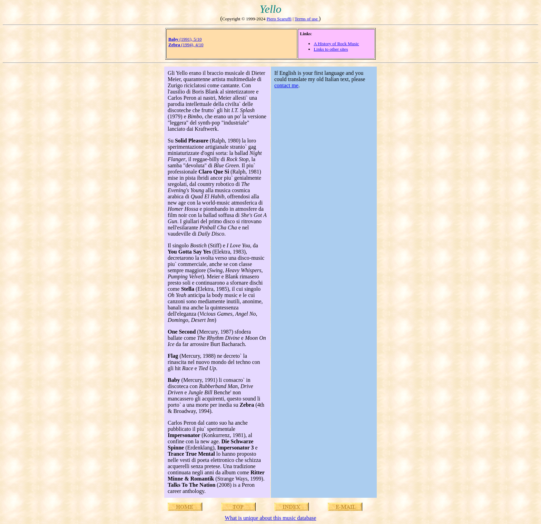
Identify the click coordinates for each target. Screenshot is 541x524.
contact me (286, 85)
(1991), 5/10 (184, 39)
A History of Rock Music (336, 43)
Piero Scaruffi (279, 18)
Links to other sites (331, 49)
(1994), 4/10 (185, 44)
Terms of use (307, 18)
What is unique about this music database (270, 518)
